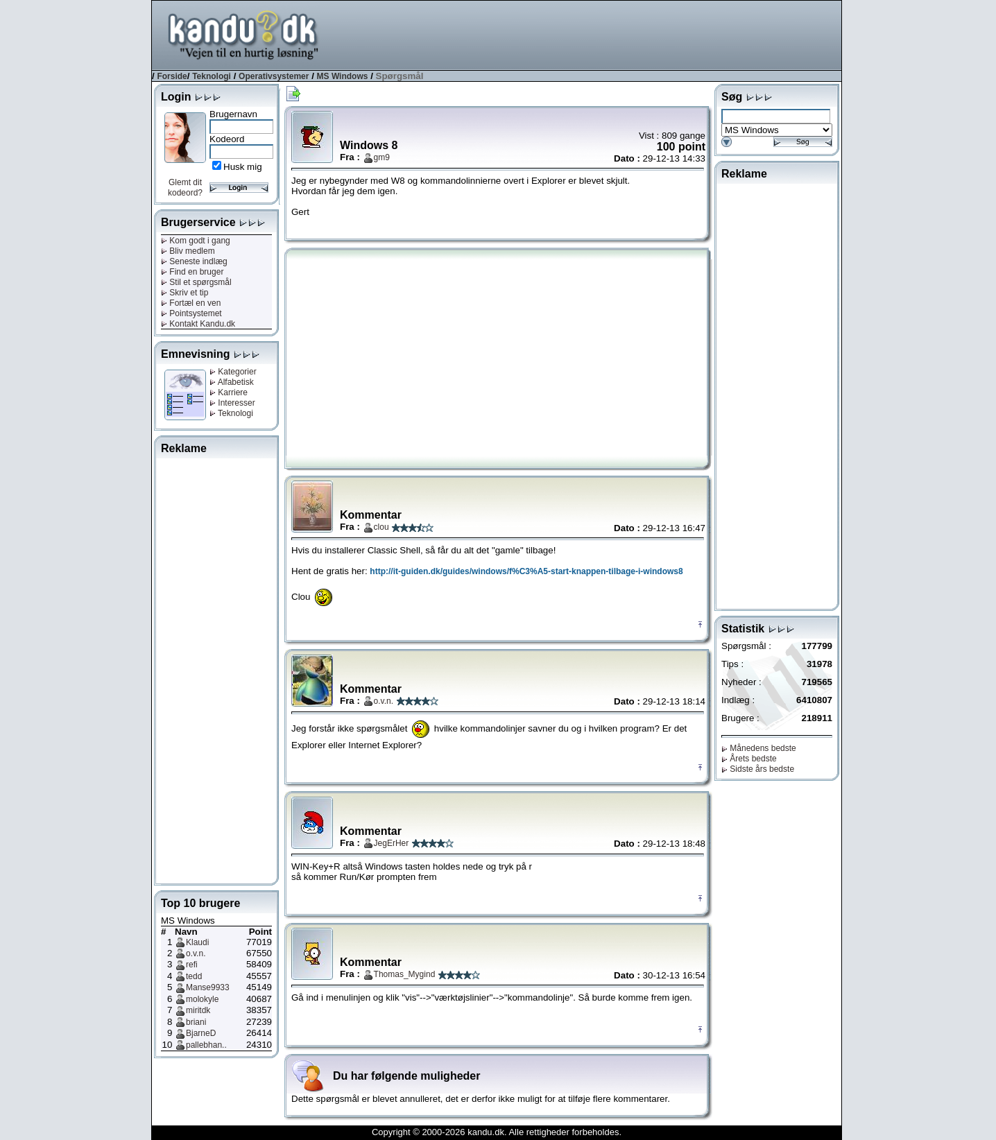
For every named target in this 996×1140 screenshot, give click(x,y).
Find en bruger (192, 272)
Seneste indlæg (194, 261)
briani (196, 1022)
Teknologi (211, 76)
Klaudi (197, 942)
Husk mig (242, 167)
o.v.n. (195, 953)
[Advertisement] (588, 34)
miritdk (198, 1010)
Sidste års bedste (757, 769)
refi (192, 964)
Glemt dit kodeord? (185, 188)
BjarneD (201, 1033)
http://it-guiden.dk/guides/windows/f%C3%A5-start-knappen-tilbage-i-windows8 (526, 571)
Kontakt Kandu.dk (198, 324)
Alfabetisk (231, 382)
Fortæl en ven (191, 303)
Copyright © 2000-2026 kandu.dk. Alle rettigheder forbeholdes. (496, 1132)
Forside (172, 76)
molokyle (202, 999)
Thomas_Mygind (405, 974)
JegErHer (391, 843)
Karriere (228, 392)
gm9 (382, 157)
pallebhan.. (206, 1045)
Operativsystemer (274, 76)
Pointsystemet (191, 313)
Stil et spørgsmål (196, 282)
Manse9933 (208, 987)
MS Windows (342, 76)
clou (381, 527)
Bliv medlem (188, 251)
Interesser (232, 403)
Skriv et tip (184, 292)
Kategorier (233, 372)
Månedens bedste (758, 748)
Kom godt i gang (195, 240)
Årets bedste (749, 758)
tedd (194, 976)
